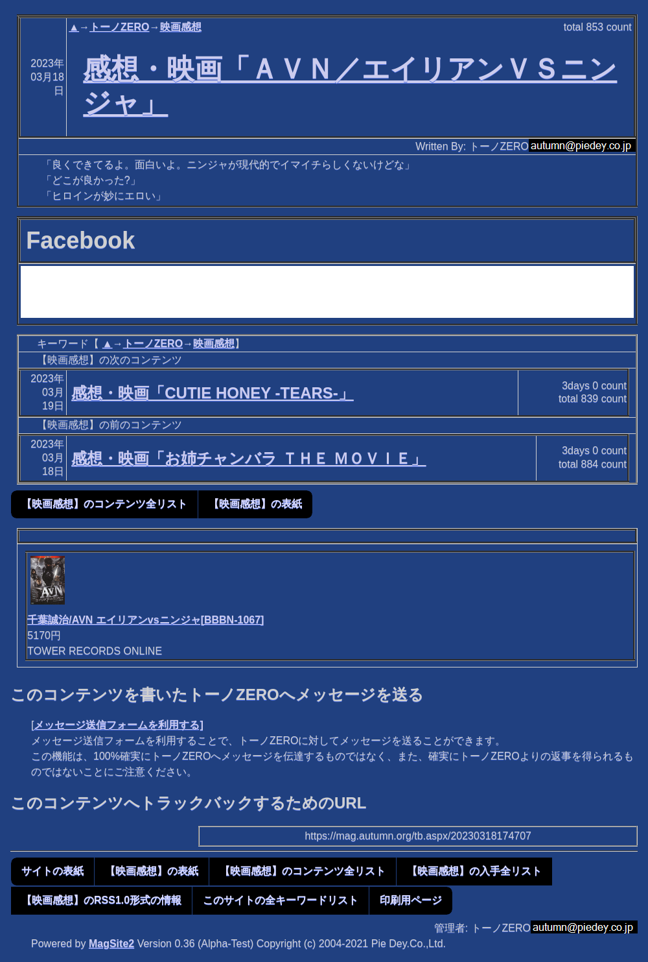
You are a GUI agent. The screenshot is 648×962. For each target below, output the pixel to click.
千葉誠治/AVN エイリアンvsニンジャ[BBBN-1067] (145, 619)
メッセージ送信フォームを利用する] (118, 724)
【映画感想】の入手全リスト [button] (474, 870)
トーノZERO (119, 26)
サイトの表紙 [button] (52, 870)
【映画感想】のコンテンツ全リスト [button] (104, 503)
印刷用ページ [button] (411, 900)
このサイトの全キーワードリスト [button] (280, 900)
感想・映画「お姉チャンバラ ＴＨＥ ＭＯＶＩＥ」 (248, 458)
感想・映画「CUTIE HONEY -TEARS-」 (212, 393)
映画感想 (181, 26)
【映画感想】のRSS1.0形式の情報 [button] (101, 900)
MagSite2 (111, 943)
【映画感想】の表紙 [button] (255, 503)
